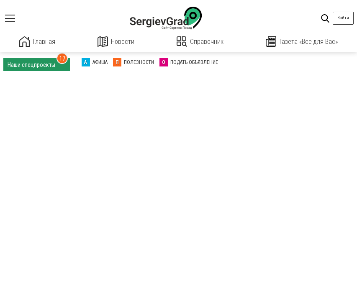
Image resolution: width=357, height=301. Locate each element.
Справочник (200, 41)
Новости (115, 41)
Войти (343, 17)
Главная (37, 41)
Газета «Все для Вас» (302, 41)
